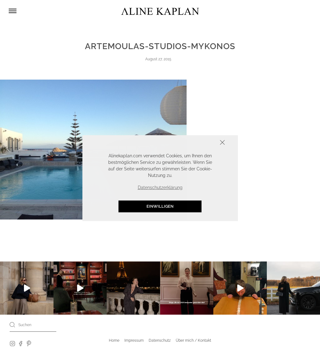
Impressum (134, 340)
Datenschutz (160, 340)
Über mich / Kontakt (193, 340)
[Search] (12, 324)
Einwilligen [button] (160, 206)
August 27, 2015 (158, 59)
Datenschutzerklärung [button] (160, 187)
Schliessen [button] (203, 143)
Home (114, 340)
